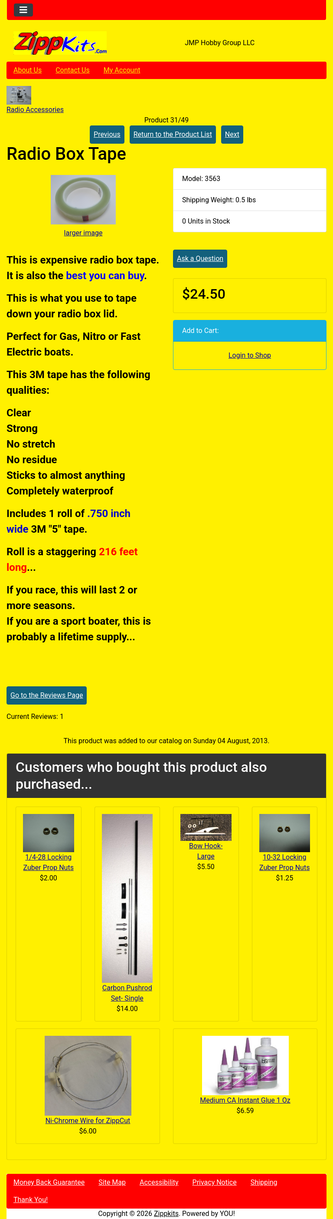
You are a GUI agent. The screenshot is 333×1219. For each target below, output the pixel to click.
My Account (122, 70)
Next (232, 134)
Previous (107, 134)
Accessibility (159, 1182)
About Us (27, 70)
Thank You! (30, 1200)
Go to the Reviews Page (46, 695)
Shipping (264, 1182)
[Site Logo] (60, 43)
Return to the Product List (173, 134)
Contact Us (73, 70)
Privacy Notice (215, 1182)
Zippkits (166, 1213)
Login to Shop (250, 355)
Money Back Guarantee (49, 1182)
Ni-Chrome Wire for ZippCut (88, 1121)
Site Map (112, 1182)
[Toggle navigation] (23, 9)
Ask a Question (200, 258)
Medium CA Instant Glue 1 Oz (245, 1100)
